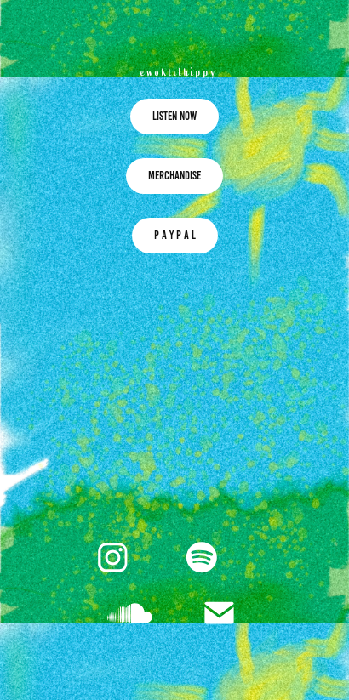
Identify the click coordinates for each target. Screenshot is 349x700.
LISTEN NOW (174, 116)
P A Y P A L (175, 235)
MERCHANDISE (174, 175)
